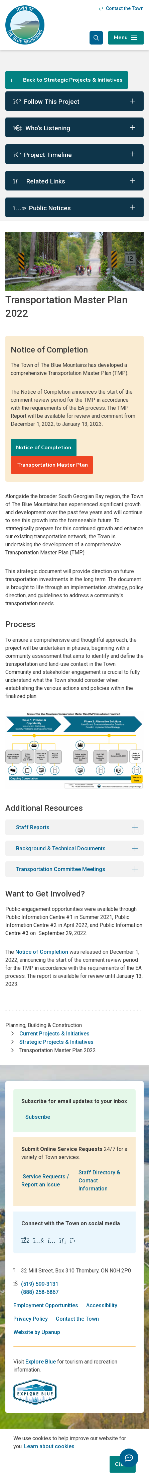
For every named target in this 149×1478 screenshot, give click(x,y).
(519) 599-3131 (39, 1284)
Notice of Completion (43, 447)
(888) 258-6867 (39, 1292)
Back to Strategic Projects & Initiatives (67, 80)
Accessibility (101, 1305)
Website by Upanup (36, 1332)
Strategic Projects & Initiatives (56, 1042)
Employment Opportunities (45, 1305)
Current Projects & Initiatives (54, 1033)
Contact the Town (121, 8)
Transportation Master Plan (52, 465)
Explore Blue (40, 1361)
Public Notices (42, 208)
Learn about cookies (49, 1446)
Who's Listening (41, 128)
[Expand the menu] (126, 38)
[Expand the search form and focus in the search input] (96, 38)
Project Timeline (42, 155)
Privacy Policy (30, 1319)
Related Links (39, 181)
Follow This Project (46, 101)
